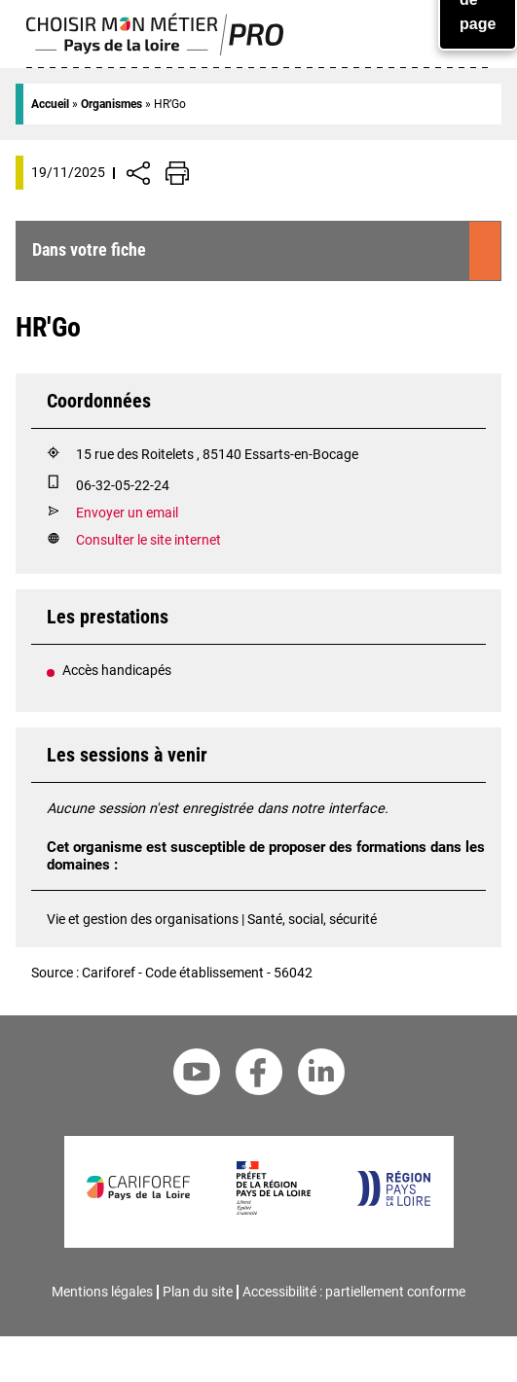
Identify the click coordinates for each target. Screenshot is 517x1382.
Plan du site (198, 1291)
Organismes (111, 104)
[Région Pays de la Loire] (392, 1201)
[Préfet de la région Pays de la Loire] (273, 1210)
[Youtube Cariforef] (196, 1075)
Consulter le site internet (148, 540)
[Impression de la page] (177, 173)
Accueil (50, 104)
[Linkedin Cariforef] (321, 1075)
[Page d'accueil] (155, 51)
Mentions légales (102, 1291)
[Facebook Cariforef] (259, 1075)
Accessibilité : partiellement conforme (353, 1291)
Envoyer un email (127, 513)
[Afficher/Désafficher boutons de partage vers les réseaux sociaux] (138, 173)
